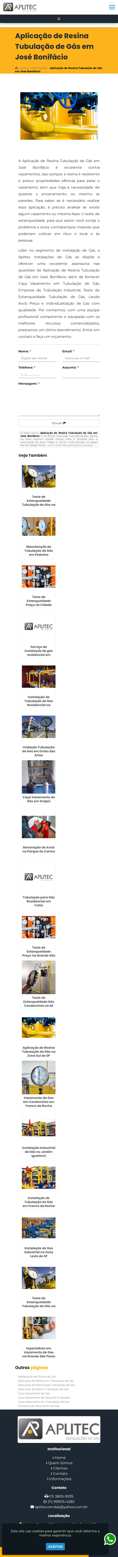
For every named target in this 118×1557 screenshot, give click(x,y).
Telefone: (26, 367)
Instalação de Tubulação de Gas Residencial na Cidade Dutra (39, 703)
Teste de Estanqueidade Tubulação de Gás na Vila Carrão (38, 503)
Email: (68, 351)
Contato (60, 1473)
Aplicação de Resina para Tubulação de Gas (46, 1385)
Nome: (24, 351)
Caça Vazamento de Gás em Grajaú (39, 799)
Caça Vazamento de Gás (34, 1393)
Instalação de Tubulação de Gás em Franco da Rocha (39, 1202)
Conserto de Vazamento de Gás (38, 1406)
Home (60, 1458)
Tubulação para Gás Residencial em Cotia (39, 901)
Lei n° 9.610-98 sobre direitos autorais (70, 445)
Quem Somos (60, 1463)
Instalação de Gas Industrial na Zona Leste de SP (38, 1252)
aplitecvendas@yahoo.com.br (61, 1507)
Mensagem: (29, 384)
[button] (112, 7)
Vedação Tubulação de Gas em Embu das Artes (38, 751)
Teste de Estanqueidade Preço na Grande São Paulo (38, 953)
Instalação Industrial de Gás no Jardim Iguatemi (38, 1152)
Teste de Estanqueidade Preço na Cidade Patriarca (39, 603)
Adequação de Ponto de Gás (37, 1376)
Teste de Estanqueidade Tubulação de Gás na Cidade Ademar (38, 1304)
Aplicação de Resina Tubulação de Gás (43, 1389)
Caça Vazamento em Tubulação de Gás (43, 1401)
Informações (60, 1479)
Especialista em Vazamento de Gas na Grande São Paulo (38, 1352)
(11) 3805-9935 (61, 1496)
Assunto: (70, 367)
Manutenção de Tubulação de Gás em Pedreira (39, 550)
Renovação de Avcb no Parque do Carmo (39, 849)
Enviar (59, 423)
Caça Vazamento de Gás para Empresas (44, 1397)
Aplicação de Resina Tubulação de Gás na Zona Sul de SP (38, 1051)
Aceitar (55, 1547)
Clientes (60, 1468)
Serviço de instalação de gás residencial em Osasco (39, 653)
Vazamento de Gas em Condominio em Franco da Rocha (38, 1102)
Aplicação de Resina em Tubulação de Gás (46, 1380)
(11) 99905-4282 (61, 1502)
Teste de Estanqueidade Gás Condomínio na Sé (38, 1001)
